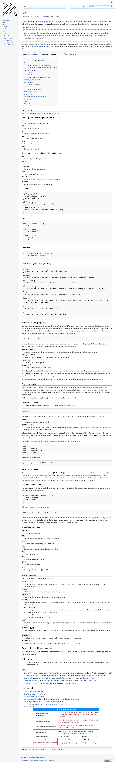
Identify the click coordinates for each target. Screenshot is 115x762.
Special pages (8, 38)
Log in (111, 2)
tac (75, 727)
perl (86, 730)
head (71, 727)
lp (96, 733)
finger (63, 722)
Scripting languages (57, 746)
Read (68, 7)
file (91, 709)
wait (78, 719)
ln (97, 709)
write (73, 724)
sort (67, 730)
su (83, 722)
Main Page (6, 20)
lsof (62, 711)
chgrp (75, 709)
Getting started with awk (32, 696)
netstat (39, 738)
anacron (60, 716)
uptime (60, 724)
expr (63, 733)
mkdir (65, 711)
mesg (74, 722)
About (4, 22)
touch (59, 713)
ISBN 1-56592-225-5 (90, 677)
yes (96, 739)
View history (83, 7)
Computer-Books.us (30, 680)
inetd (34, 738)
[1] (43, 37)
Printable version (9, 40)
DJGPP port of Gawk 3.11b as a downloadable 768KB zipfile (44, 701)
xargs (82, 730)
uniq (75, 730)
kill (80, 716)
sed (88, 46)
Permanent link (8, 42)
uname (91, 722)
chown (71, 709)
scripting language (45, 21)
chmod (65, 709)
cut (63, 727)
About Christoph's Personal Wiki (38, 757)
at (64, 716)
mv (78, 711)
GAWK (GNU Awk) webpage (33, 688)
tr (72, 730)
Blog (4, 24)
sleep (90, 716)
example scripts (29, 703)
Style (4, 28)
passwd (79, 722)
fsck (94, 709)
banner (83, 739)
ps (86, 716)
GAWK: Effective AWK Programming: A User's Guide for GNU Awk (47, 675)
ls (59, 711)
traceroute (54, 738)
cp (84, 709)
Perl (23, 49)
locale (70, 722)
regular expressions (39, 46)
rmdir (91, 711)
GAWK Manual (29, 690)
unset (67, 733)
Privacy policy (24, 757)
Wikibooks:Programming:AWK (34, 693)
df (89, 709)
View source (75, 7)
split (95, 711)
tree (64, 713)
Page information (9, 44)
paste (59, 730)
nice (84, 716)
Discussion (27, 7)
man (93, 739)
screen (95, 716)
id (66, 722)
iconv (81, 727)
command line (50, 328)
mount (74, 711)
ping (44, 738)
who (70, 724)
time (59, 719)
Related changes (9, 36)
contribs (56, 16)
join (85, 727)
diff (24, 18)
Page (21, 7)
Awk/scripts (33, 54)
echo (59, 733)
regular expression (40, 344)
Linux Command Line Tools (40, 746)
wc (78, 730)
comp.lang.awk (29, 698)
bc (87, 739)
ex (68, 727)
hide (43, 60)
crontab (76, 716)
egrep (67, 739)
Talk (52, 16)
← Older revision (30, 18)
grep (63, 739)
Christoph (47, 16)
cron (72, 716)
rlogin (48, 738)
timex (63, 719)
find (60, 739)
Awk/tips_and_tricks (69, 54)
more (70, 711)
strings (75, 739)
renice (74, 719)
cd (61, 709)
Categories (26, 746)
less (89, 727)
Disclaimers (51, 757)
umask (80, 709)
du (86, 709)
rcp (85, 711)
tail (70, 730)
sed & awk (27, 677)
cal (89, 739)
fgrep (70, 739)
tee (78, 727)
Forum (5, 26)
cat (59, 709)
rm (88, 711)
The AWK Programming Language (36, 669)
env (59, 722)
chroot (68, 716)
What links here (8, 34)
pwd (81, 711)
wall (66, 724)
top (67, 719)
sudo (86, 722)
